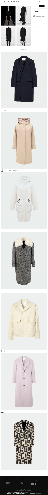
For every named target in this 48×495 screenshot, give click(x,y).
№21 (1, 290)
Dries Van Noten (35, 6)
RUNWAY (18, 1)
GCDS (2, 471)
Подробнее (24, 493)
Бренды (14, 1)
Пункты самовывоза (8, 482)
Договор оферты (7, 483)
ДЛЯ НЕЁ (8, 1)
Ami (1, 109)
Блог (16, 1)
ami (1, 350)
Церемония (5, 1)
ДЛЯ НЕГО (11, 1)
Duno (2, 169)
